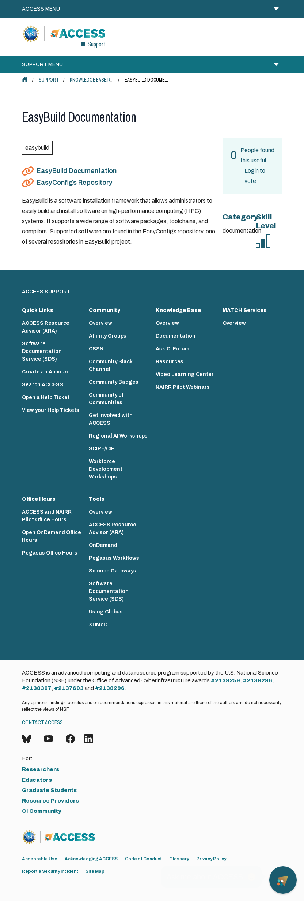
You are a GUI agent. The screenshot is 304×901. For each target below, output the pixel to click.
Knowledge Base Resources (101, 80)
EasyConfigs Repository (75, 182)
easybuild (37, 147)
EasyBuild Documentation (77, 170)
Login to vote (254, 176)
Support (49, 80)
